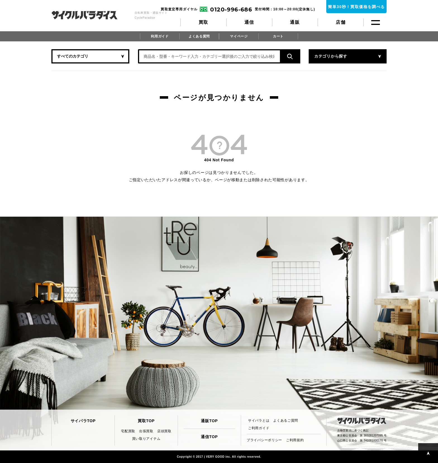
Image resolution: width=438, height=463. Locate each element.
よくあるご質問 (285, 420)
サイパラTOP (83, 421)
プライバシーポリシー (264, 440)
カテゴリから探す (330, 56)
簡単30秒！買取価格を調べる (356, 6)
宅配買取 (128, 431)
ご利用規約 (295, 440)
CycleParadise (90, 15)
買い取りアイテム (146, 439)
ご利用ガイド (258, 428)
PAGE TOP (428, 453)
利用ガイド (160, 36)
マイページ (239, 36)
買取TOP (146, 421)
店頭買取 (164, 431)
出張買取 (146, 431)
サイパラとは (258, 420)
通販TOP (209, 421)
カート (278, 36)
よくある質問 (199, 36)
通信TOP (209, 436)
